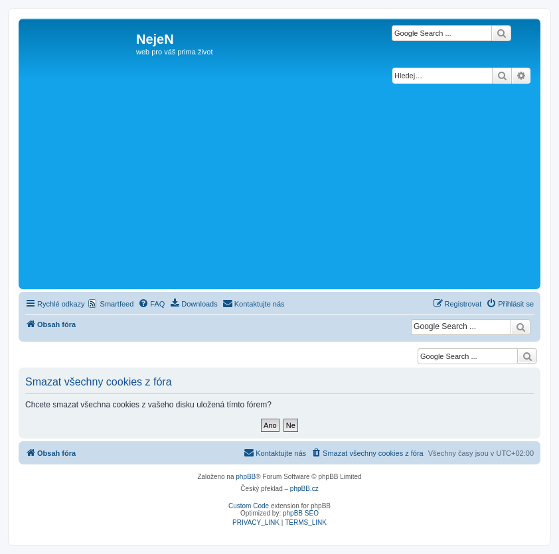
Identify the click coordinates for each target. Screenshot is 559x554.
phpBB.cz (304, 488)
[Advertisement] (279, 186)
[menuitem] (151, 304)
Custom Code (248, 506)
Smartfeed (117, 304)
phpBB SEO (301, 513)
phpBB (246, 476)
